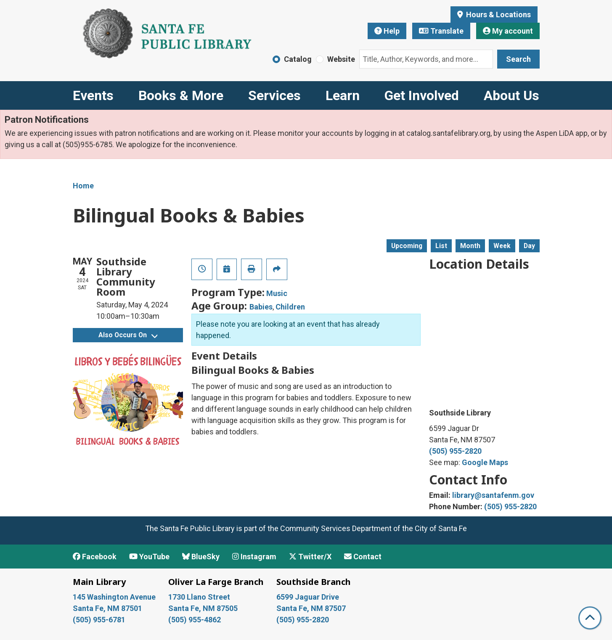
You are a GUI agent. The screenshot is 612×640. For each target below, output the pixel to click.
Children (290, 306)
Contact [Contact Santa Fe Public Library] (363, 556)
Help (387, 30)
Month (470, 246)
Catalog (298, 59)
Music (276, 293)
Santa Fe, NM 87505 (203, 608)
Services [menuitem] (274, 95)
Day (529, 246)
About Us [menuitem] (511, 95)
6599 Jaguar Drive (307, 596)
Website (341, 59)
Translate (441, 30)
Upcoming (406, 246)
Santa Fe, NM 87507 (311, 608)
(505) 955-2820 (455, 451)
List (441, 246)
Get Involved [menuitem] (421, 95)
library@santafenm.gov (493, 495)
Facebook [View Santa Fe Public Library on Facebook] (95, 556)
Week (502, 246)
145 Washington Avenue (114, 596)
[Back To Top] (589, 617)
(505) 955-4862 (194, 619)
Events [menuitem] (93, 95)
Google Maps (485, 462)
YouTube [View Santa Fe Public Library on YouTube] (149, 556)
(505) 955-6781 (100, 619)
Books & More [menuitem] (180, 95)
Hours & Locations (497, 14)
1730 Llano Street (199, 596)
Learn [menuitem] (343, 95)
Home (83, 185)
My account (508, 30)
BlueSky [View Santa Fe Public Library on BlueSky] (201, 556)
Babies (261, 306)
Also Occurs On (127, 335)
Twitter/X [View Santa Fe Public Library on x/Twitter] (310, 556)
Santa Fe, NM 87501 (108, 608)
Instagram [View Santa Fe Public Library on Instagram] (254, 556)
